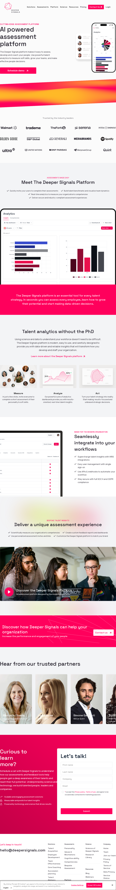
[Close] (112, 885)
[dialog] (58, 885)
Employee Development (54, 856)
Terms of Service (107, 866)
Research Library (90, 856)
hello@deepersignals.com (22, 850)
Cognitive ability (71, 858)
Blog (87, 873)
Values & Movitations (69, 853)
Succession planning (53, 872)
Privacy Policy (106, 860)
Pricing (83, 7)
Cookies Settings (77, 885)
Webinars (90, 877)
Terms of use (91, 792)
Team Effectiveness (54, 862)
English (6, 888)
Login (108, 7)
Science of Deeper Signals (92, 849)
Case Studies (91, 880)
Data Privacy (109, 872)
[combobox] (7, 888)
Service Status (106, 876)
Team (105, 852)
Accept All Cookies (94, 885)
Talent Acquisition (53, 849)
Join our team (109, 855)
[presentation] (78, 803)
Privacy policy (80, 792)
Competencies (70, 862)
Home (105, 848)
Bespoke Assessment (69, 866)
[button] (31, 7)
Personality (69, 848)
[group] (16, 699)
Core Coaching (54, 867)
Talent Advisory (52, 878)
